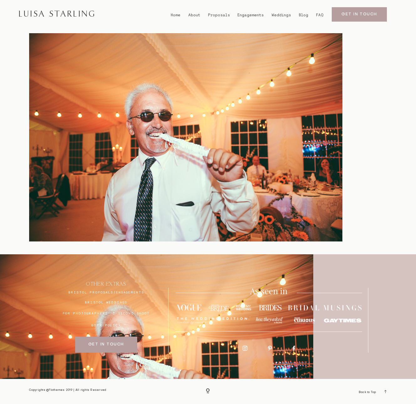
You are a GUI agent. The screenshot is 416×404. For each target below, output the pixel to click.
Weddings (281, 15)
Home (175, 15)
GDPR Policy (106, 325)
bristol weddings (106, 302)
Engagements (250, 15)
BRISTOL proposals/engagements (106, 292)
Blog (303, 15)
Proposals (219, 15)
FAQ (319, 15)
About (194, 15)
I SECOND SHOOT (131, 313)
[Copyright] (208, 391)
